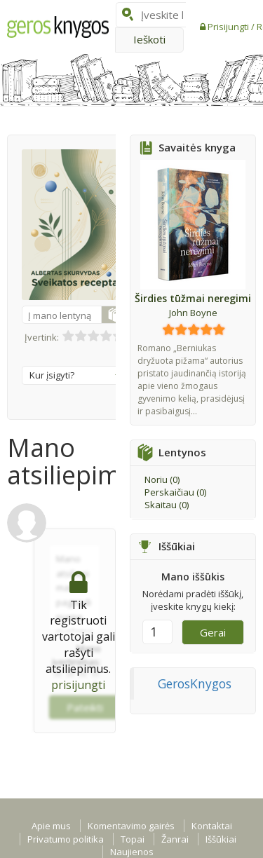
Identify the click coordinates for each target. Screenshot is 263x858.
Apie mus (51, 825)
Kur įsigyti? (75, 375)
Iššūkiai (220, 839)
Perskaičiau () (175, 492)
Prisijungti (229, 26)
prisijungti (78, 685)
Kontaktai (211, 825)
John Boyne (193, 312)
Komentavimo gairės (131, 825)
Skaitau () (166, 504)
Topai (132, 839)
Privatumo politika (65, 839)
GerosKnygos (194, 683)
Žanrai (175, 839)
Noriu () (162, 479)
